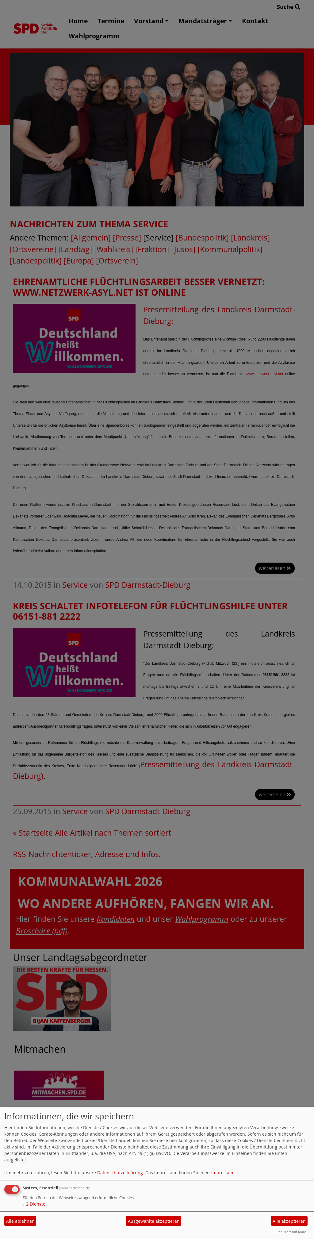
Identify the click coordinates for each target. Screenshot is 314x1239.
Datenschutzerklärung (120, 1173)
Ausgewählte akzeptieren (154, 1221)
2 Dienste (34, 1204)
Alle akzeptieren (289, 1221)
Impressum (223, 1173)
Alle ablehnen (20, 1221)
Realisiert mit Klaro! (292, 1231)
